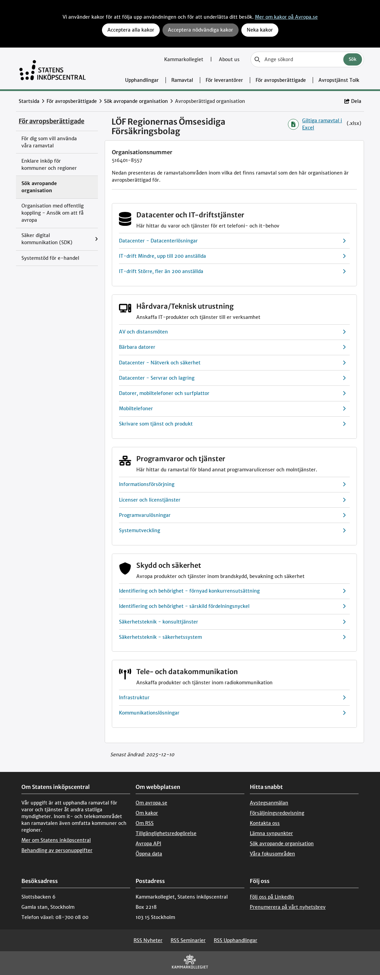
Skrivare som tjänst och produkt (232, 424)
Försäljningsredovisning (277, 813)
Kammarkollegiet (184, 59)
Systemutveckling (232, 530)
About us (229, 59)
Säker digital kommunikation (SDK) (46, 239)
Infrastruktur (232, 697)
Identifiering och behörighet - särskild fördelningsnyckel (232, 606)
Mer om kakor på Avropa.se (286, 17)
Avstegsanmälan (269, 803)
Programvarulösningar (232, 515)
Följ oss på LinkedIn (272, 897)
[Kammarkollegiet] (190, 963)
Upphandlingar (142, 80)
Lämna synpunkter (271, 833)
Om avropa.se (151, 803)
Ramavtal (182, 80)
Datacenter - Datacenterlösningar (232, 241)
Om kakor (147, 813)
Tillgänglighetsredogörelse (166, 833)
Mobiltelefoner (232, 408)
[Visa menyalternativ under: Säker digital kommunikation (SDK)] (96, 239)
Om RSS (145, 823)
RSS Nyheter (148, 940)
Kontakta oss (265, 823)
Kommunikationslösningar (232, 713)
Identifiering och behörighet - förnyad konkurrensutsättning (232, 591)
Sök (353, 59)
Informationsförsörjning (232, 484)
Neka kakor (260, 30)
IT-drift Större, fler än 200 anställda (232, 271)
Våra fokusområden (272, 854)
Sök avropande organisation (136, 101)
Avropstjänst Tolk (338, 80)
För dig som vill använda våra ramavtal (49, 142)
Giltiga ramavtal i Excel (315, 124)
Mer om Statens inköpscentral (56, 840)
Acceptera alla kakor (130, 30)
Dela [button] (352, 101)
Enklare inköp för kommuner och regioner (49, 164)
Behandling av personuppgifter (56, 850)
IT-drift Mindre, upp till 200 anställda (232, 256)
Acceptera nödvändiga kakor (200, 30)
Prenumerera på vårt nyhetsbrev (288, 907)
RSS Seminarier (188, 940)
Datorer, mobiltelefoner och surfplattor (232, 393)
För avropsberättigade (281, 80)
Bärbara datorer (232, 347)
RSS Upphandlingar (235, 940)
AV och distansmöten (232, 332)
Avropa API (148, 844)
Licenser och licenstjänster (232, 500)
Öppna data (149, 854)
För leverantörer (224, 80)
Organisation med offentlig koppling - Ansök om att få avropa (52, 213)
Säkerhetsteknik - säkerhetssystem (232, 637)
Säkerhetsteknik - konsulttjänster (232, 622)
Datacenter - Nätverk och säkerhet (232, 362)
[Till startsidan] (52, 68)
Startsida (29, 101)
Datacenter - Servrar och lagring (232, 378)
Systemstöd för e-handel (50, 258)
